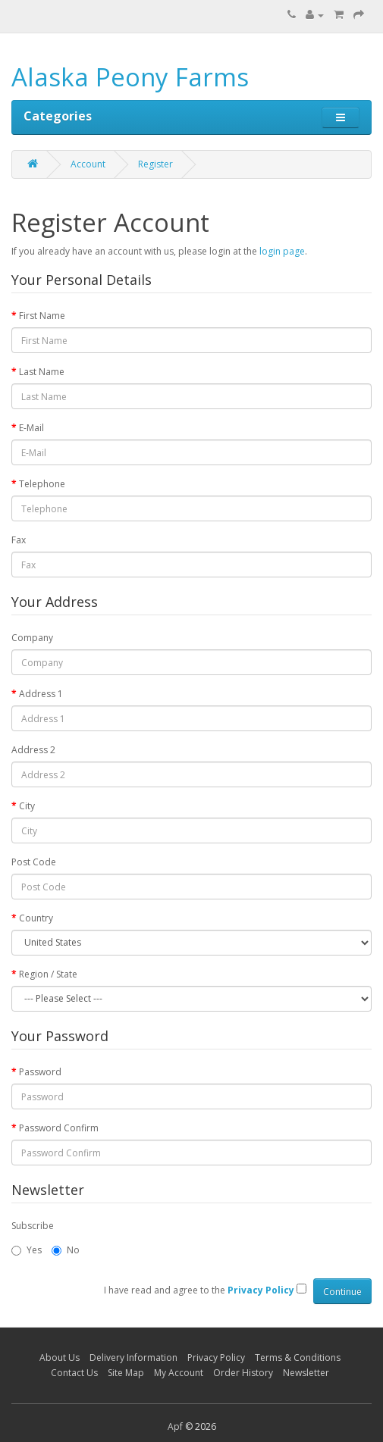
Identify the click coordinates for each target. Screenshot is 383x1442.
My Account (178, 1372)
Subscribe (32, 1225)
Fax (18, 539)
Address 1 (41, 693)
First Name (42, 315)
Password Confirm (59, 1127)
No (66, 1249)
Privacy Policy (216, 1357)
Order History (243, 1372)
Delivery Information (133, 1357)
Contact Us (74, 1372)
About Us (59, 1357)
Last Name (41, 371)
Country (36, 918)
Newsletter (306, 1372)
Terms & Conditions (298, 1357)
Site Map (126, 1372)
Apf (175, 1426)
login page (282, 251)
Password (40, 1071)
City (27, 805)
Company (32, 637)
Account (88, 164)
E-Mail (31, 427)
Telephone (42, 483)
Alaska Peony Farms (130, 77)
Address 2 (33, 749)
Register (155, 164)
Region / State (48, 974)
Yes (26, 1249)
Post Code (33, 862)
